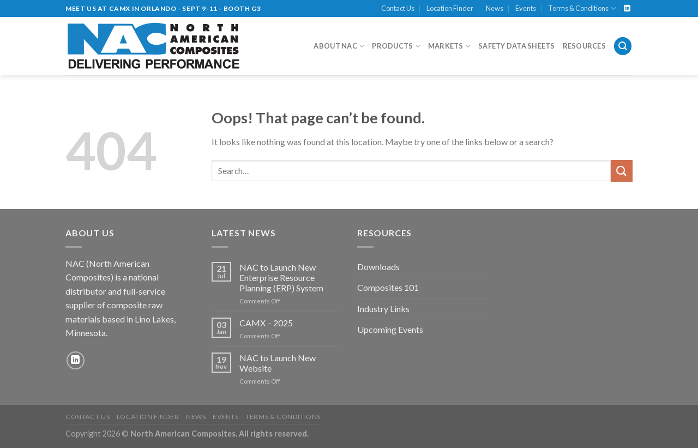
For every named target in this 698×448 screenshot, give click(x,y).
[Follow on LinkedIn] (627, 9)
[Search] (622, 46)
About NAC (339, 46)
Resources (584, 45)
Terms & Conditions (582, 8)
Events (525, 8)
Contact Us (397, 8)
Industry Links (383, 308)
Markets (449, 46)
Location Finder (449, 8)
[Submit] (622, 170)
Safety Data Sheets (516, 45)
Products (396, 46)
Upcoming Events (390, 329)
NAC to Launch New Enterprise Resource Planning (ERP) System (281, 277)
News (494, 8)
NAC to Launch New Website (277, 363)
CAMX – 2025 (266, 323)
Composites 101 (388, 287)
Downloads (378, 266)
